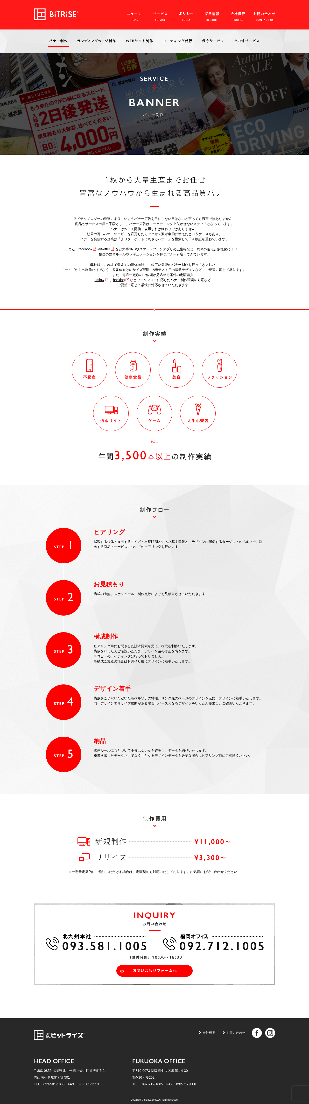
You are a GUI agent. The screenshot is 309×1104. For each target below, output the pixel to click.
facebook (85, 249)
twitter (105, 249)
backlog (119, 280)
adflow (100, 280)
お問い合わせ (236, 1032)
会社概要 (209, 1032)
